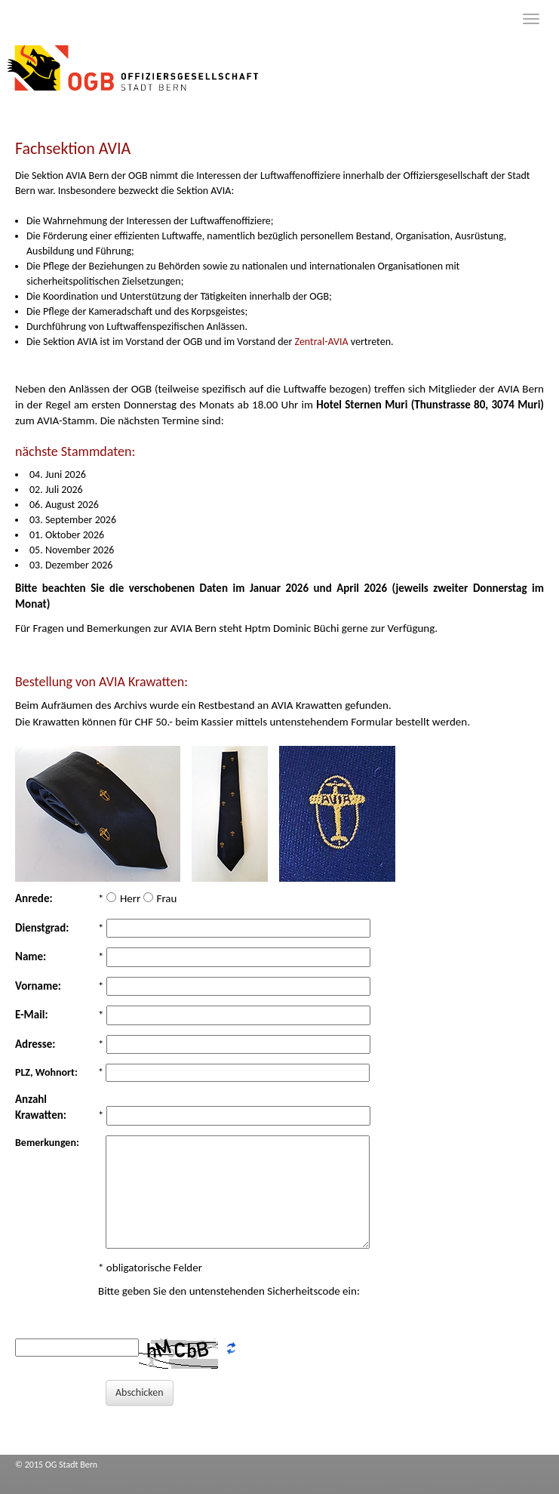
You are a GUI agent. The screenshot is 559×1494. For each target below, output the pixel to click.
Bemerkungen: (47, 1142)
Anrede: (34, 898)
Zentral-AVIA (323, 341)
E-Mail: (31, 1014)
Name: (30, 956)
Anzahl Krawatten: (40, 1107)
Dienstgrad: (42, 928)
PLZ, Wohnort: (46, 1072)
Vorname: (38, 986)
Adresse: (35, 1044)
